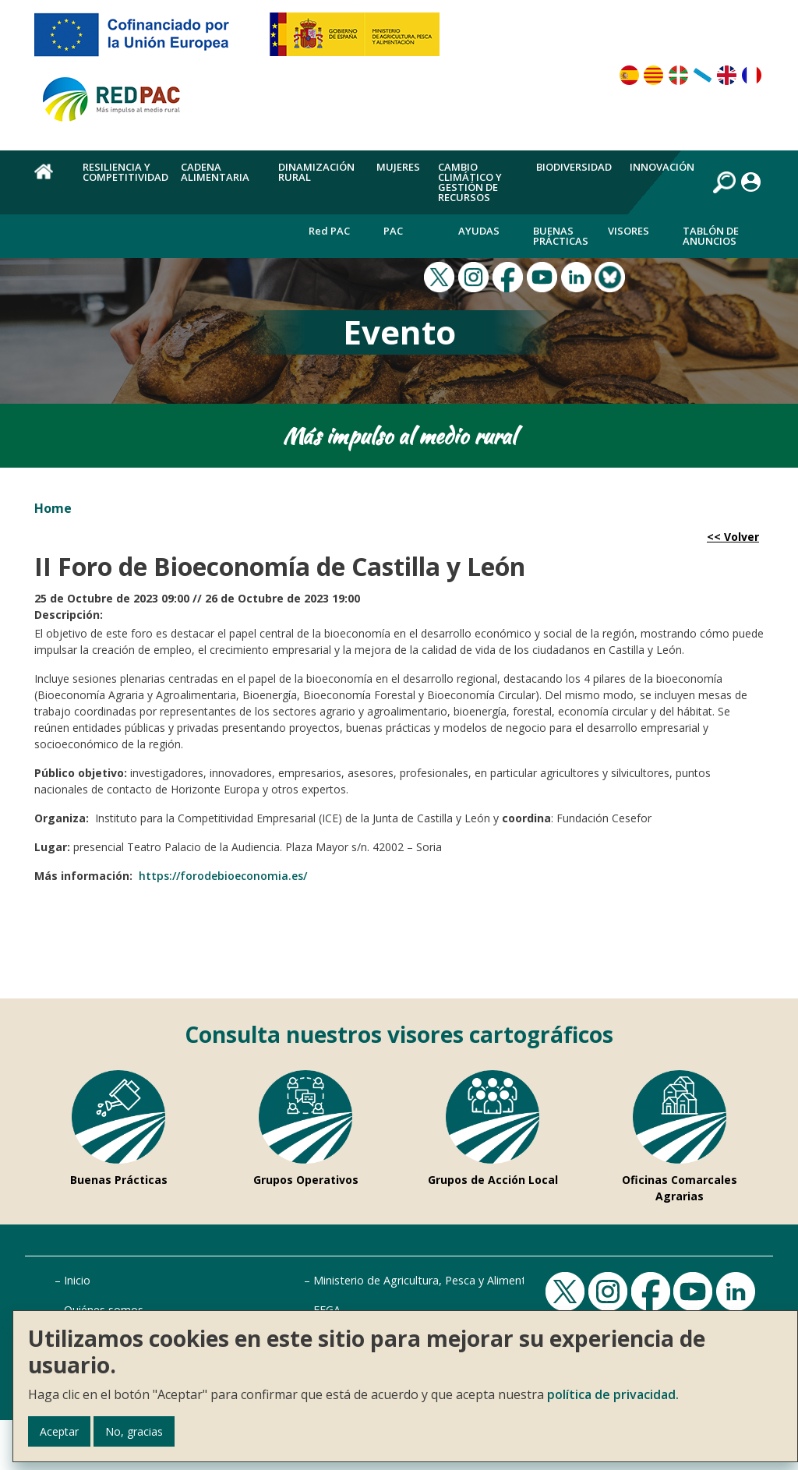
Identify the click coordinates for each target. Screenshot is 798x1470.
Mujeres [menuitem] (398, 167)
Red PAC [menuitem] (329, 231)
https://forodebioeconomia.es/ (223, 875)
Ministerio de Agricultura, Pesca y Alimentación (433, 1280)
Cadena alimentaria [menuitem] (215, 172)
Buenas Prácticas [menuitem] (560, 236)
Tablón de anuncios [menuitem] (711, 236)
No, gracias (134, 1431)
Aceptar (59, 1431)
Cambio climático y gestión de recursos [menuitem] (470, 182)
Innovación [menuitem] (662, 167)
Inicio (77, 1280)
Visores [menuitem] (628, 231)
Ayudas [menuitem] (479, 231)
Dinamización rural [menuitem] (316, 172)
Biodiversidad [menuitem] (574, 167)
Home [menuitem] (49, 180)
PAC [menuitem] (393, 231)
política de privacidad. (613, 1394)
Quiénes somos (103, 1309)
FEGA (327, 1309)
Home (53, 508)
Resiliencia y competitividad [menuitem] (125, 172)
